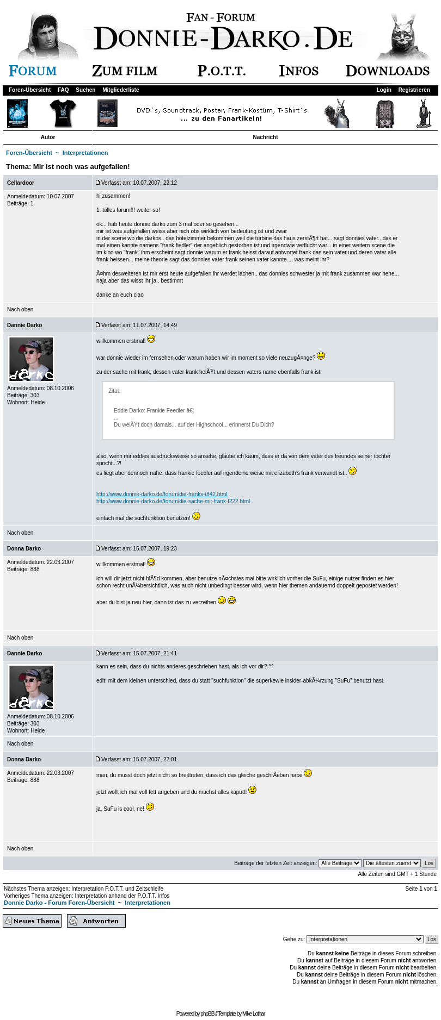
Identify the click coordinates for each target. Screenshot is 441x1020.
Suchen (85, 90)
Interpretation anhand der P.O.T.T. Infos (122, 896)
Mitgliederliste (120, 90)
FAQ (63, 90)
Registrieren (414, 90)
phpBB (207, 1014)
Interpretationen (85, 152)
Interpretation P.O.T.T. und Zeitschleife (117, 889)
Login (384, 90)
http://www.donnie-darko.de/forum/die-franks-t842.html (162, 494)
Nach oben (20, 309)
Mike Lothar (253, 1014)
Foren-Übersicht (30, 90)
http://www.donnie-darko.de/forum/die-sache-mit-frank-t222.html (173, 501)
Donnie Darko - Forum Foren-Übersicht (59, 902)
